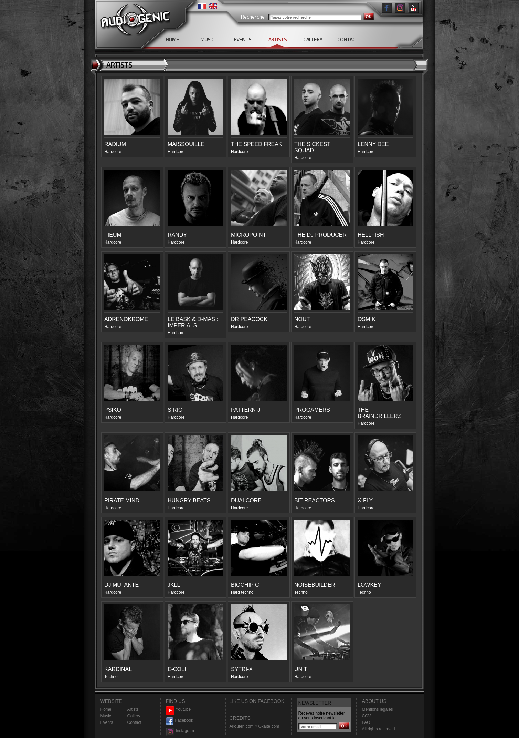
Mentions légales (377, 709)
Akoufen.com (242, 726)
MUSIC (207, 39)
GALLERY (312, 39)
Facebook (179, 720)
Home (106, 709)
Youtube (178, 709)
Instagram (180, 731)
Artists (133, 709)
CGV (366, 716)
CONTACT (347, 39)
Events (106, 722)
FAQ (366, 722)
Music (105, 716)
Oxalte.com (268, 726)
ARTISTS (277, 39)
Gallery (133, 716)
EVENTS (242, 39)
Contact (134, 722)
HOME (172, 39)
